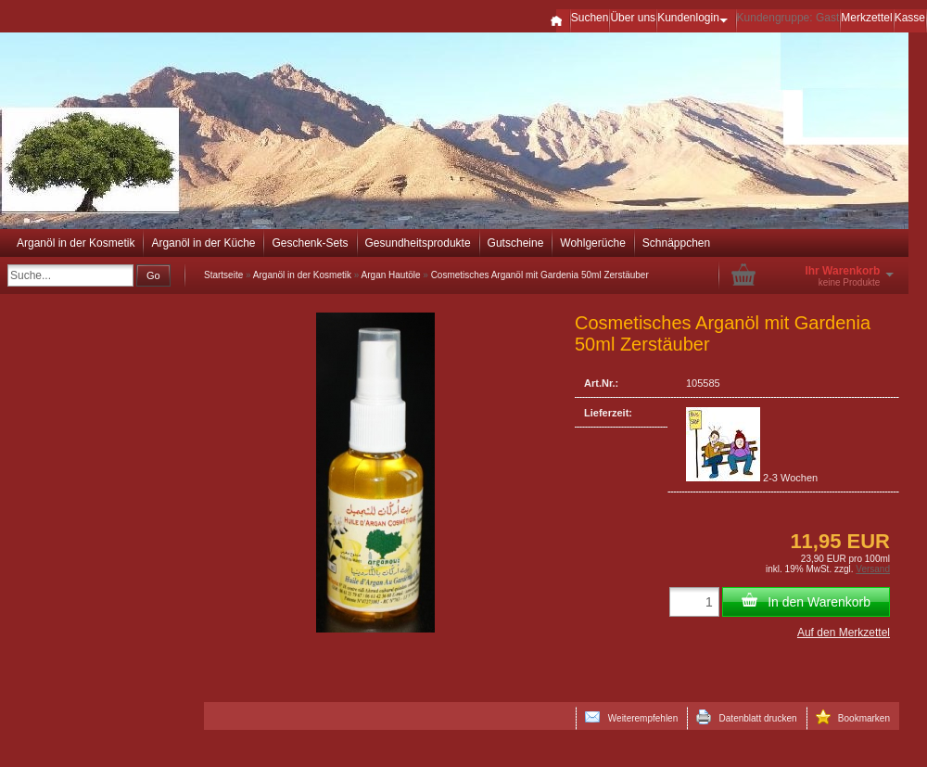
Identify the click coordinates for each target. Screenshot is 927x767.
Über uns (632, 17)
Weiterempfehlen (631, 716)
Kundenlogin (695, 17)
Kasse (910, 17)
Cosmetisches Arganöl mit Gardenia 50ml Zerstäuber (540, 275)
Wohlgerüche (593, 242)
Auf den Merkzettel (843, 632)
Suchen (590, 17)
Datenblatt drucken (746, 716)
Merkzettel (866, 17)
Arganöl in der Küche (203, 242)
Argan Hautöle (391, 275)
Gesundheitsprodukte (418, 242)
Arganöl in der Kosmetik (75, 242)
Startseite (223, 275)
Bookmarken (853, 716)
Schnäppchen (676, 242)
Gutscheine (516, 242)
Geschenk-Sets (310, 242)
